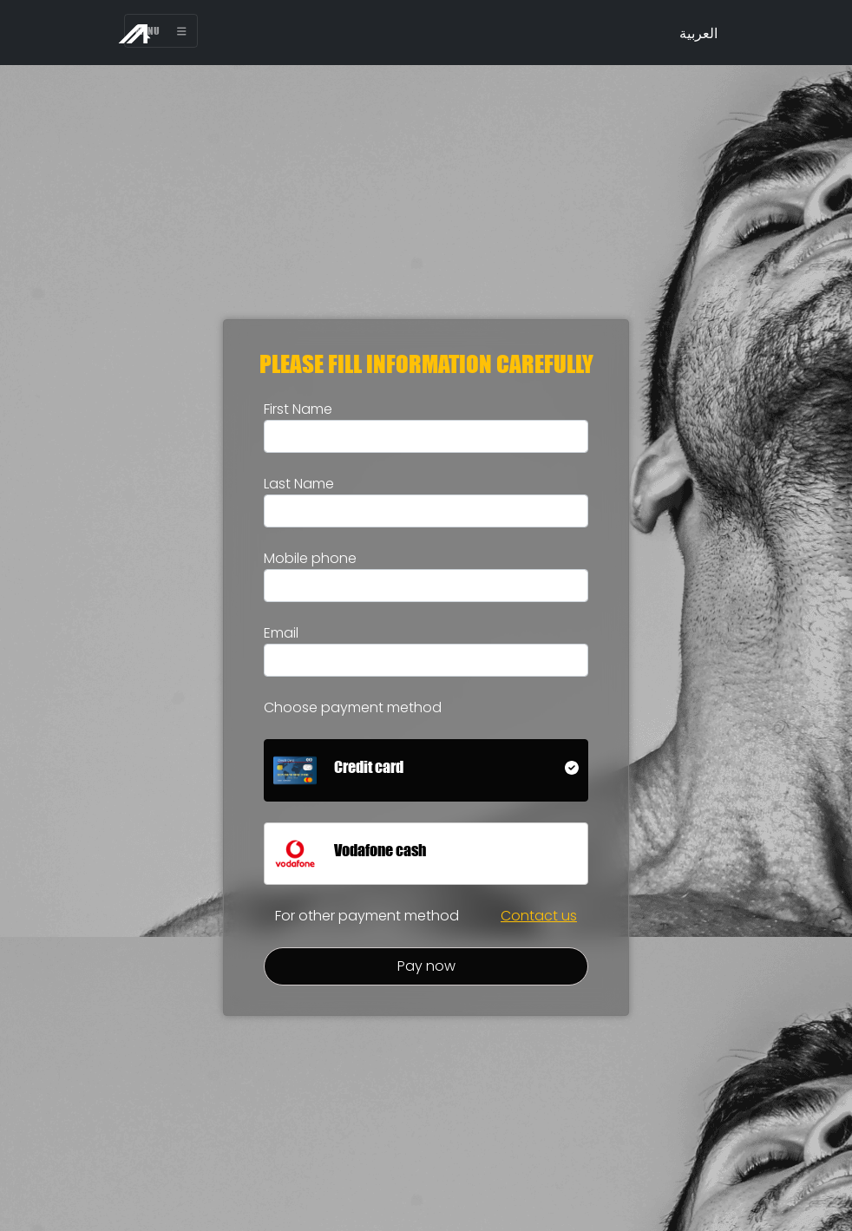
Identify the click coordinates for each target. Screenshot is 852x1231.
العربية (698, 33)
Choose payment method (353, 707)
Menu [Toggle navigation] (161, 30)
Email (281, 633)
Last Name (299, 484)
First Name (298, 409)
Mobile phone (310, 558)
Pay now (426, 966)
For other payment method (367, 916)
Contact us (539, 916)
